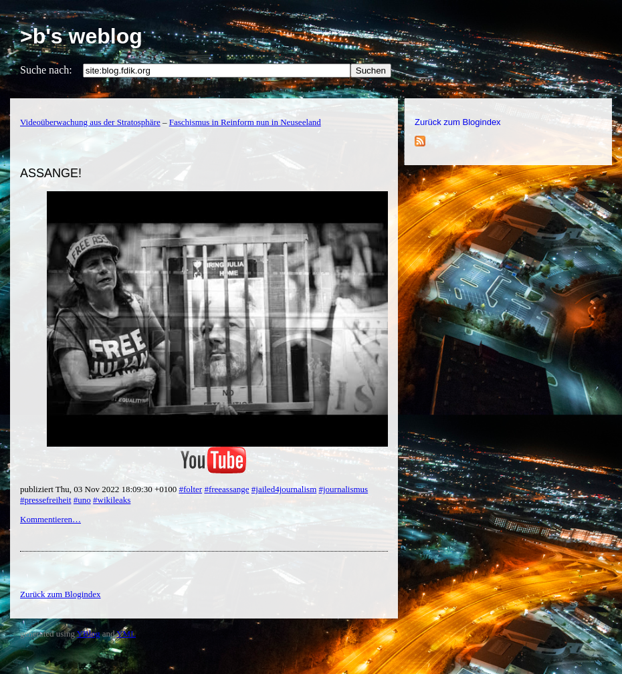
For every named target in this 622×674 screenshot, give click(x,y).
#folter (190, 489)
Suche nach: (46, 70)
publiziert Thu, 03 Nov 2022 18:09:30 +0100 (99, 489)
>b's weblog (81, 36)
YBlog (88, 634)
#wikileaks (111, 500)
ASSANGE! (51, 173)
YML (126, 634)
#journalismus (344, 489)
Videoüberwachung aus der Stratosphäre (90, 122)
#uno (82, 500)
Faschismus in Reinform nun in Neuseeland (245, 122)
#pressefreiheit (46, 500)
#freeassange (226, 489)
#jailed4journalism (283, 489)
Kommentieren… (50, 519)
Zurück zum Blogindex (458, 122)
